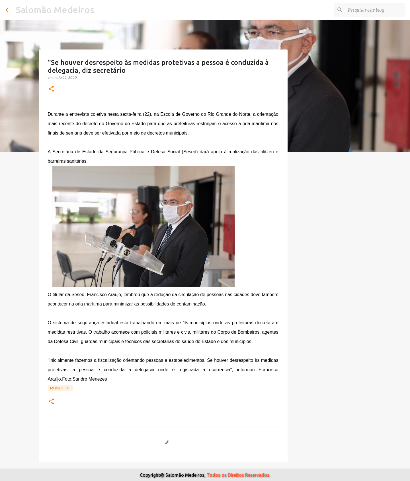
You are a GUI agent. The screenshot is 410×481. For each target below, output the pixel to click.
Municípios (60, 388)
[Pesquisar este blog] (375, 10)
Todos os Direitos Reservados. (238, 475)
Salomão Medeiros (55, 10)
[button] (51, 89)
